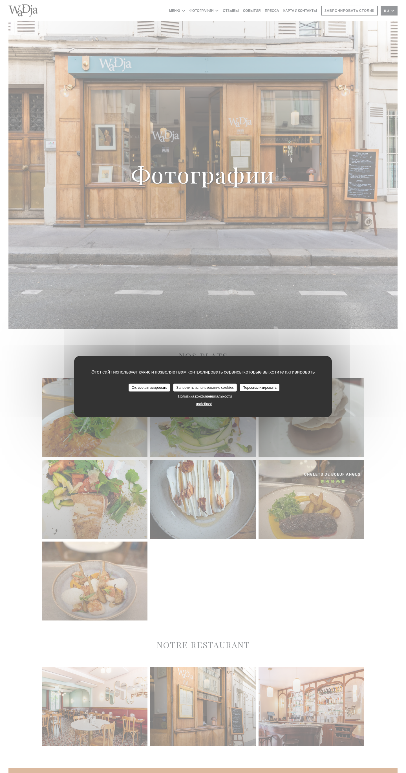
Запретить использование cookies (205, 387)
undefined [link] (204, 403)
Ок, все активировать (149, 387)
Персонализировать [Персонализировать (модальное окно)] (259, 387)
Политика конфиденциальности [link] (205, 396)
